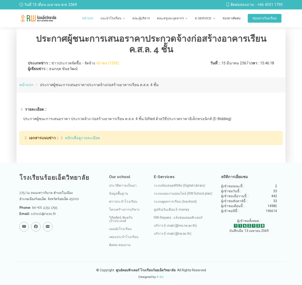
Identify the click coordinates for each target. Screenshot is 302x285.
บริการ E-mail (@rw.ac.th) (172, 233)
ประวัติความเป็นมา (123, 185)
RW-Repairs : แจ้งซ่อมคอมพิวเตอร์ (178, 217)
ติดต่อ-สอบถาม (119, 245)
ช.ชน (160, 277)
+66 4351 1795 (270, 4)
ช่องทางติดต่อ (231, 18)
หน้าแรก (87, 18)
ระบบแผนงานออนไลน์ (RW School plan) (183, 193)
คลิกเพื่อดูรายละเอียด (82, 138)
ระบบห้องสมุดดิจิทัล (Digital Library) (179, 185)
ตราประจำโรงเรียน (123, 201)
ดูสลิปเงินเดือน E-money (171, 209)
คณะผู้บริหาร (141, 18)
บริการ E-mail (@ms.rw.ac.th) (175, 225)
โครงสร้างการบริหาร (124, 209)
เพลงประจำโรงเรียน (123, 237)
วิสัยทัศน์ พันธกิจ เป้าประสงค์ (121, 219)
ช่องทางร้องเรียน (264, 18)
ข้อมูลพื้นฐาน (118, 193)
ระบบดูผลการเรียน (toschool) (175, 201)
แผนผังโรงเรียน (120, 229)
